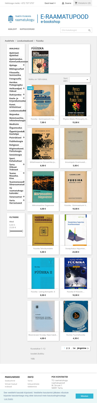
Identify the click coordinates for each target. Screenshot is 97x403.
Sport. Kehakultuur (15, 159)
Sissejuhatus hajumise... (75, 248)
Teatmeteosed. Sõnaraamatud (15, 183)
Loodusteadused (15, 110)
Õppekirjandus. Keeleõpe (15, 132)
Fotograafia (15, 78)
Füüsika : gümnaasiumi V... (75, 205)
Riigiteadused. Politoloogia (15, 149)
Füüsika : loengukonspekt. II (43, 291)
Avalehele (14, 48)
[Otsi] (76, 30)
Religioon (14, 145)
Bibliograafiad (15, 69)
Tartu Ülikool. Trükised (13, 167)
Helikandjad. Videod (15, 89)
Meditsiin (14, 124)
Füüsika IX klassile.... (75, 291)
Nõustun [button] (84, 396)
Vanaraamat (15, 197)
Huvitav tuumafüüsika (75, 335)
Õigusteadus (15, 128)
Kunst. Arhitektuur (15, 105)
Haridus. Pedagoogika (15, 83)
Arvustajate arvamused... (75, 162)
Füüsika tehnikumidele (43, 248)
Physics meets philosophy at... (75, 119)
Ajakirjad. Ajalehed (14, 54)
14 (74, 348)
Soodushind (10, 380)
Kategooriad (27, 29)
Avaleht (12, 29)
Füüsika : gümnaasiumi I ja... (43, 119)
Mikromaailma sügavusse (43, 205)
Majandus (14, 114)
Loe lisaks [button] (8, 399)
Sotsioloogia (15, 154)
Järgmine (83, 348)
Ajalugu (13, 65)
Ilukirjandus (15, 94)
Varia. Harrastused (15, 201)
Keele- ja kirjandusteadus (15, 99)
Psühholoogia (15, 141)
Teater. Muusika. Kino (14, 176)
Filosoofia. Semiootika (15, 73)
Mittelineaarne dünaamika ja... (43, 162)
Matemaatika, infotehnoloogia (15, 119)
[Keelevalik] (50, 3)
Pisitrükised (15, 137)
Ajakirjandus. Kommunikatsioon (15, 60)
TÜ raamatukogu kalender (15, 191)
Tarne (30, 380)
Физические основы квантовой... (43, 335)
